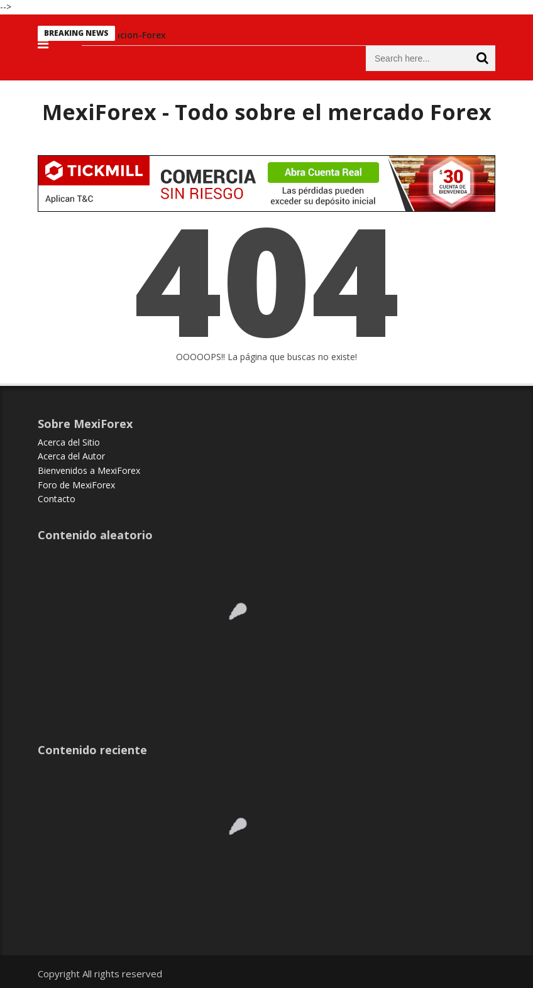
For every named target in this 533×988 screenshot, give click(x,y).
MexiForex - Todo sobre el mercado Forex (267, 111)
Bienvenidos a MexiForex (89, 470)
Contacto (56, 499)
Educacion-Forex (133, 35)
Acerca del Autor (71, 456)
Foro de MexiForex (76, 485)
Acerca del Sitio (69, 442)
